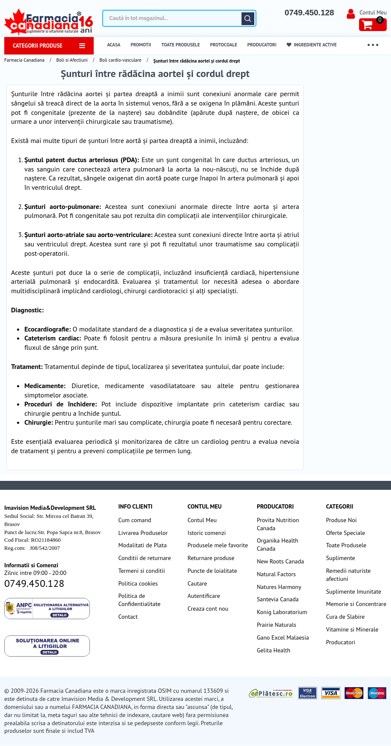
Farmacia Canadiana (24, 60)
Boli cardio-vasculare (121, 60)
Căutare (248, 18)
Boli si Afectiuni (71, 60)
